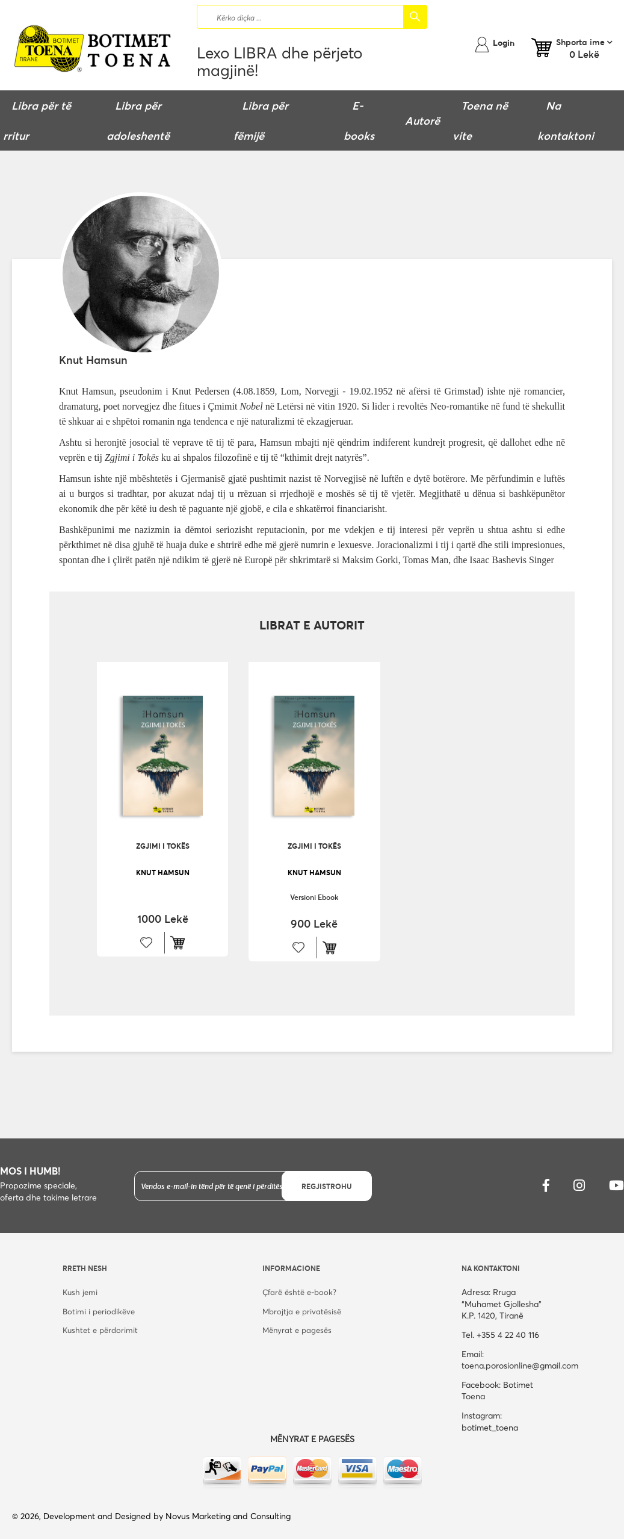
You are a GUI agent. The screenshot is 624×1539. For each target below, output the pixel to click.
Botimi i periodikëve (99, 1311)
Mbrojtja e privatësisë (301, 1311)
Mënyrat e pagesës (297, 1330)
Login (503, 42)
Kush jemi (80, 1292)
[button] (146, 943)
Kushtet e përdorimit (100, 1330)
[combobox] (312, 17)
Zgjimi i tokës (163, 846)
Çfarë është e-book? (299, 1292)
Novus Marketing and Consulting (228, 1516)
